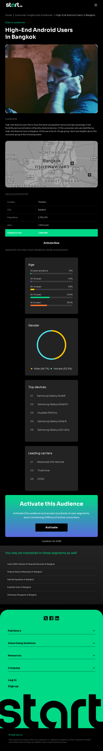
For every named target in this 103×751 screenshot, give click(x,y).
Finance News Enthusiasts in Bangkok (24, 572)
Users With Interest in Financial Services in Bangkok (31, 564)
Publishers (14, 630)
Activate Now (51, 242)
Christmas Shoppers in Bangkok (22, 595)
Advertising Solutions (22, 643)
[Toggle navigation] (95, 5)
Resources (14, 655)
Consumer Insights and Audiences (34, 15)
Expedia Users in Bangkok (19, 587)
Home (8, 15)
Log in (12, 680)
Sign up (13, 686)
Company (14, 668)
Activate (51, 527)
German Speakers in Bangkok (20, 579)
